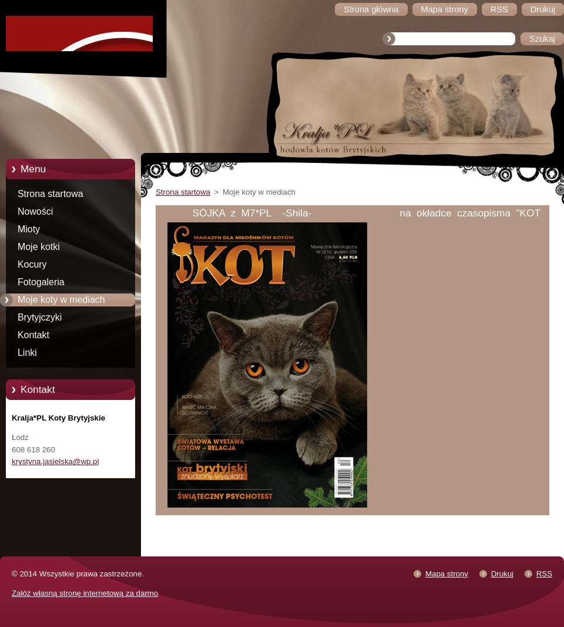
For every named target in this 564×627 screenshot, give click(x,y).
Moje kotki (39, 247)
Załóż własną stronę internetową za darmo (85, 593)
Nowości (35, 211)
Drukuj (502, 573)
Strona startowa (50, 194)
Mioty (29, 229)
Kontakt (33, 335)
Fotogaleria (41, 282)
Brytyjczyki (40, 317)
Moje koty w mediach (61, 300)
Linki (27, 353)
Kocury (32, 264)
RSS (544, 573)
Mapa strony (446, 573)
